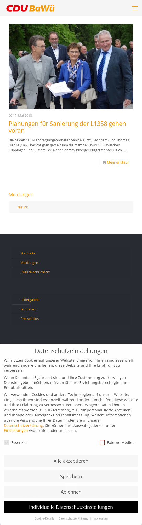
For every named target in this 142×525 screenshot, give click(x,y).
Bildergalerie (29, 299)
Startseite (27, 253)
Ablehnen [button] (71, 492)
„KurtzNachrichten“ (35, 272)
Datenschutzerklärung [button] (73, 518)
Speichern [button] (71, 476)
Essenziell (16, 442)
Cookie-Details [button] (45, 518)
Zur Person (28, 309)
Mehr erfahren (118, 162)
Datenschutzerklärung (23, 425)
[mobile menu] (134, 7)
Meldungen (29, 262)
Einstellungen (16, 430)
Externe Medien (117, 442)
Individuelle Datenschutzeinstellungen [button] (71, 507)
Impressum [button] (100, 518)
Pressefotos (29, 318)
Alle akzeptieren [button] (71, 461)
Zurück (22, 207)
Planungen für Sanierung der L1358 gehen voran (67, 127)
